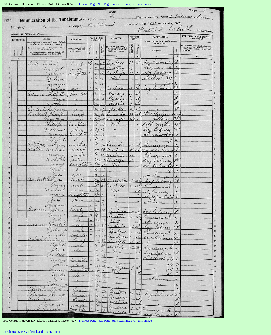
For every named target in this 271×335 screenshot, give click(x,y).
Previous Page (87, 4)
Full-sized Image (122, 4)
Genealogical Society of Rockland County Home (31, 331)
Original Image (142, 4)
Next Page (104, 4)
